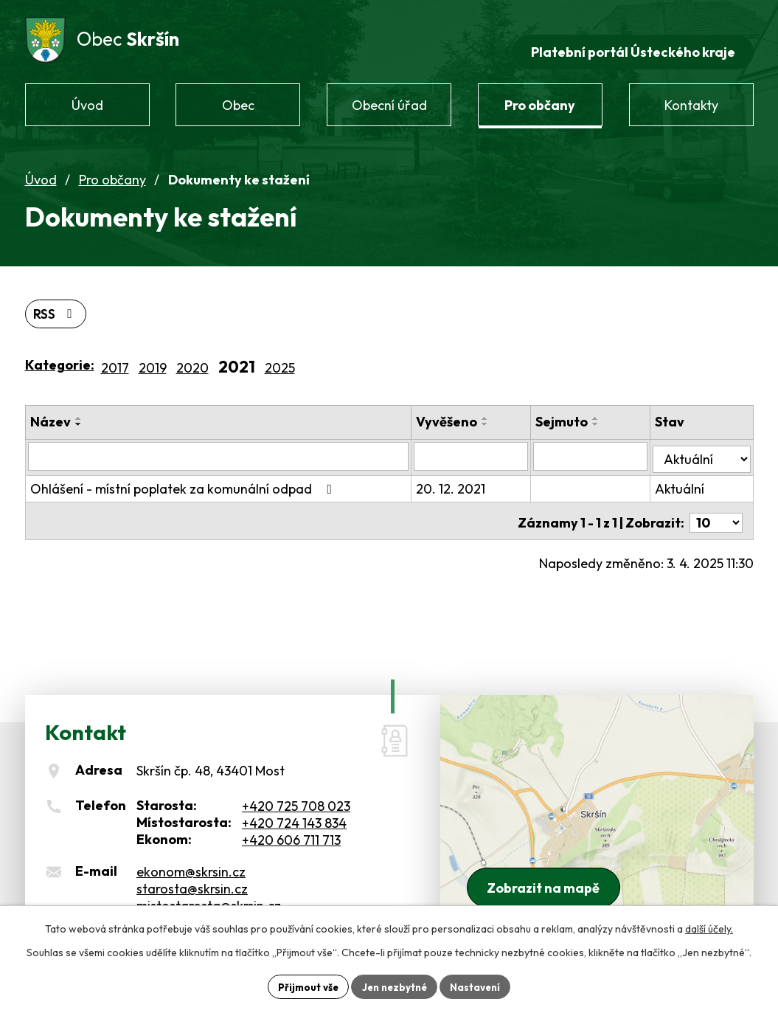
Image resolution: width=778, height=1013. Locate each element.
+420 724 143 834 (294, 811)
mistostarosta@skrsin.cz (208, 894)
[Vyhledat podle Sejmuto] (598, 446)
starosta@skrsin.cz (192, 877)
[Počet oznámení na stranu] (716, 506)
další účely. (709, 927)
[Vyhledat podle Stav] (704, 445)
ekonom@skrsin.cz (191, 860)
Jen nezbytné (394, 985)
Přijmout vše (304, 985)
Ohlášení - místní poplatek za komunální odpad (184, 475)
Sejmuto (571, 412)
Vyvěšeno (460, 412)
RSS (56, 303)
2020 (192, 357)
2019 (153, 357)
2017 (115, 357)
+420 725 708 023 (296, 794)
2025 (280, 357)
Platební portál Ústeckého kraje (631, 40)
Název (50, 412)
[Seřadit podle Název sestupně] (79, 415)
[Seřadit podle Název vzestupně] (79, 409)
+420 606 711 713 (291, 828)
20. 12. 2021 (464, 475)
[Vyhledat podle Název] (225, 446)
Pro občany (112, 168)
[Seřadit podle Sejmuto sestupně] (605, 415)
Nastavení (480, 985)
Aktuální (684, 475)
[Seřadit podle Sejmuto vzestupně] (605, 409)
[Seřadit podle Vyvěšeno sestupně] (499, 415)
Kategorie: (59, 354)
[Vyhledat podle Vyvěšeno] (483, 446)
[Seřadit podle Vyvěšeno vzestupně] (499, 409)
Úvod (41, 168)
